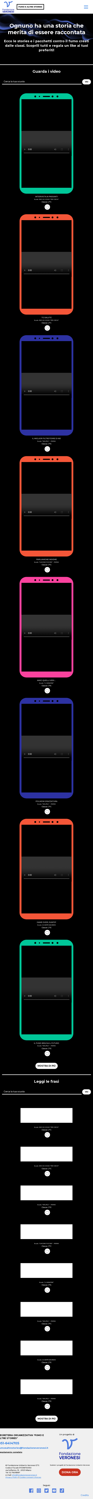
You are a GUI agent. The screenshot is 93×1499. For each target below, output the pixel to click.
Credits (85, 1495)
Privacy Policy (11, 1477)
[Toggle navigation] (86, 7)
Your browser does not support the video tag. (46, 143)
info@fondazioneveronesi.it (24, 1475)
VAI (86, 81)
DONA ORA (70, 1472)
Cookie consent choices (30, 1477)
